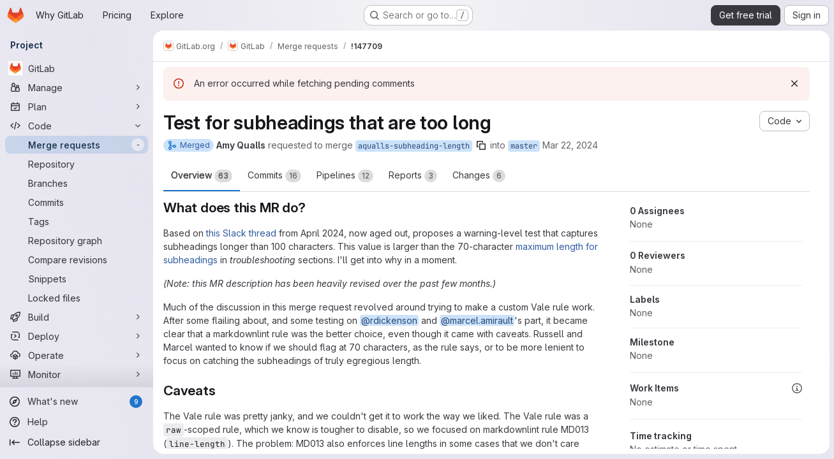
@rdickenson (389, 320)
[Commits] (76, 202)
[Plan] (76, 106)
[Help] (76, 422)
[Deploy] (76, 336)
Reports (413, 176)
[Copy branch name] (481, 145)
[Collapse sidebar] (76, 442)
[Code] (76, 126)
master (523, 146)
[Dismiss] (793, 83)
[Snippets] (76, 279)
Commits (274, 176)
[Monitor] (76, 374)
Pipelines (344, 176)
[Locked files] (76, 298)
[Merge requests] (76, 145)
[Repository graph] (76, 240)
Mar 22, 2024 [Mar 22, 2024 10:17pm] (570, 145)
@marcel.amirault (477, 320)
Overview (201, 176)
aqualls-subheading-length (414, 146)
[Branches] (76, 183)
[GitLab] (76, 68)
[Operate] (76, 355)
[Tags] (76, 221)
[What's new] (76, 402)
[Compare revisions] (76, 259)
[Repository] (76, 164)
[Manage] (76, 87)
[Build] (76, 317)
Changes (478, 176)
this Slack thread (241, 233)
